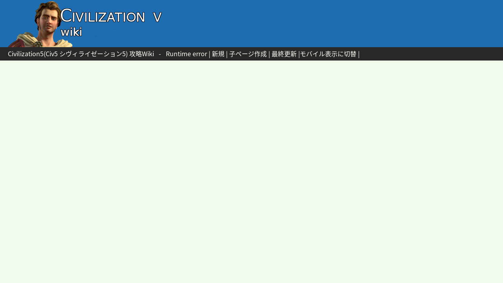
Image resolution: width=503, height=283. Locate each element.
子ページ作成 (248, 53)
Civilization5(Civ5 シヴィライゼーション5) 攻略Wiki (81, 53)
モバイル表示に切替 (328, 53)
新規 (218, 53)
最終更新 (284, 53)
